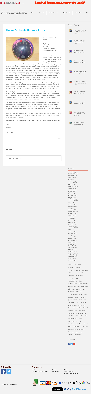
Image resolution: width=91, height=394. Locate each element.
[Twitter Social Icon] (8, 371)
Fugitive (85, 283)
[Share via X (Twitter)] (12, 133)
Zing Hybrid (77, 334)
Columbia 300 (79, 275)
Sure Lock (79, 321)
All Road (78, 267)
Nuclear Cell (81, 305)
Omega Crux (71, 308)
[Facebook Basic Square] (69, 344)
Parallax (79, 308)
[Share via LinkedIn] (16, 133)
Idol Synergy (84, 297)
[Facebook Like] (4, 381)
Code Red (71, 275)
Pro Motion (77, 310)
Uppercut (71, 332)
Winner (70, 334)
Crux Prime (71, 278)
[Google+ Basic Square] (74, 344)
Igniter (70, 300)
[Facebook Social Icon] (3, 371)
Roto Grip (83, 313)
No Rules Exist (72, 305)
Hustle (84, 289)
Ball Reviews (71, 273)
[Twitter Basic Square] (71, 344)
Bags (86, 270)
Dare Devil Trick (72, 281)
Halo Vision (71, 289)
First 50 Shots (78, 283)
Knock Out (79, 302)
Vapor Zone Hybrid (80, 332)
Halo (78, 286)
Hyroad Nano (79, 291)
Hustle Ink (71, 291)
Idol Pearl (71, 297)
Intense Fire (82, 300)
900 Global (71, 267)
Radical (84, 310)
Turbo (82, 326)
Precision (70, 310)
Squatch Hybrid (72, 318)
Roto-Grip (71, 316)
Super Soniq (71, 321)
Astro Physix (71, 270)
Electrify (70, 283)
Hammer (8, 127)
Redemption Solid (73, 313)
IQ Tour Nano (83, 294)
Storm (80, 318)
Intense (75, 300)
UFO (86, 326)
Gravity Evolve (72, 286)
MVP (84, 302)
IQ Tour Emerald (73, 294)
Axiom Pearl (80, 270)
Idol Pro (77, 297)
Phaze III (85, 308)
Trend (69, 326)
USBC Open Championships (76, 329)
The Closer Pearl (73, 324)
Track (86, 324)
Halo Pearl (84, 286)
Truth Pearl (75, 326)
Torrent (81, 324)
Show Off (84, 316)
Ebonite (80, 281)
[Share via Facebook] (7, 133)
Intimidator (71, 302)
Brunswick (80, 273)
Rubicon (77, 316)
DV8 (77, 278)
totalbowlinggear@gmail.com (18, 14)
